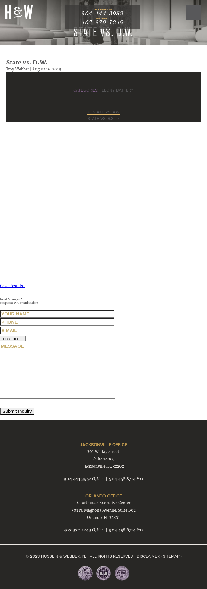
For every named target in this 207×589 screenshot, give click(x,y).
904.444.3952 (77, 478)
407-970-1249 (102, 23)
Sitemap (171, 556)
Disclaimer (148, 556)
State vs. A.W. (103, 112)
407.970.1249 (77, 529)
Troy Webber (17, 68)
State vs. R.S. (104, 118)
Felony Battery (117, 90)
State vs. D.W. (27, 62)
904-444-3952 (102, 13)
